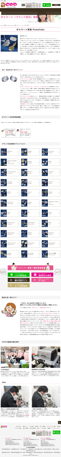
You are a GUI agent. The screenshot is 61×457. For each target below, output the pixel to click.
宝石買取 (58, 426)
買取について (25, 426)
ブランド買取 (17, 10)
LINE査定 (48, 5)
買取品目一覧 (24, 10)
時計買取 (36, 426)
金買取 (37, 10)
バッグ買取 (31, 426)
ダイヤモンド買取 (18, 428)
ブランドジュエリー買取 (51, 426)
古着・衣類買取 (25, 428)
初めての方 (10, 10)
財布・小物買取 (42, 426)
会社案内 (56, 5)
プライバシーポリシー (56, 428)
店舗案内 (57, 10)
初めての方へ (19, 426)
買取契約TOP (4, 10)
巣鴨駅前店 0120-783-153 (33, 7)
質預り (30, 10)
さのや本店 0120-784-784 (33, 4)
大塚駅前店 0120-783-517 (33, 5)
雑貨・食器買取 (33, 428)
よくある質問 (50, 10)
